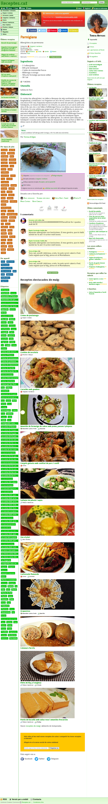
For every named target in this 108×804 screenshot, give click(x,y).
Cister (12, 342)
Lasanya (11, 211)
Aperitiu (11, 150)
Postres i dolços (6, 27)
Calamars (10, 322)
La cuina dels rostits (9, 547)
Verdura (3, 635)
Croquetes (4, 182)
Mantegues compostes (8, 573)
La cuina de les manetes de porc (14, 459)
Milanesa (13, 217)
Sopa (3, 243)
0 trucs (90, 47)
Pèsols (3, 603)
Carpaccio (4, 166)
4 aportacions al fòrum (96, 50)
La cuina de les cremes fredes (12, 450)
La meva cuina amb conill (10, 551)
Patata (10, 596)
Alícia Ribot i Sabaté (60, 198)
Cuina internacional (9, 378)
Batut (3, 153)
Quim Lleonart (94, 69)
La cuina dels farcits (7, 518)
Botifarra (3, 322)
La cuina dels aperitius (10, 495)
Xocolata (13, 638)
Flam (3, 192)
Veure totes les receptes (95, 199)
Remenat (4, 237)
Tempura (10, 249)
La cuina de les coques (10, 443)
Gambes (3, 417)
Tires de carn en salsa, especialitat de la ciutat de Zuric (97, 218)
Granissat (13, 201)
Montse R (76, 198)
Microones (10, 261)
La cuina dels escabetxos (9, 511)
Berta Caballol (37, 201)
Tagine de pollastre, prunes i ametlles (96, 258)
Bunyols (4, 160)
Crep (2, 179)
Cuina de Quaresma (9, 365)
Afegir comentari (53, 272)
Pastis (3, 596)
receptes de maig (33, 726)
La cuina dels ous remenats (10, 531)
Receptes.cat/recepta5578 (47, 182)
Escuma (4, 188)
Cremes (3, 348)
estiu (38, 51)
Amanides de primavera (11, 300)
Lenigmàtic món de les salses (12, 564)
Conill (7, 345)
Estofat (11, 188)
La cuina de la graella (10, 433)
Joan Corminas (94, 75)
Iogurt (3, 211)
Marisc (3, 576)
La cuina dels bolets (9, 505)
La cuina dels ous (5, 528)
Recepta (3, 616)
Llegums (11, 567)
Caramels (12, 163)
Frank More (92, 73)
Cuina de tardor (8, 368)
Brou (11, 156)
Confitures (4, 172)
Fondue (3, 195)
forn (30, 48)
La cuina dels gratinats (10, 521)
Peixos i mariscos (7, 22)
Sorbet (9, 243)
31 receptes (92, 43)
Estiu (2, 401)
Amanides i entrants (8, 11)
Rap (13, 612)
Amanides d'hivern (9, 296)
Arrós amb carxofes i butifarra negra (96, 283)
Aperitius (12, 309)
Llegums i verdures (7, 18)
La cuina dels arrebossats (12, 498)
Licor (3, 214)
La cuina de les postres (11, 469)
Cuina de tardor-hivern (11, 371)
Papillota (4, 227)
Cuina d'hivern (7, 355)
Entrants (5, 391)
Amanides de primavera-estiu (9, 303)
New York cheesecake (96, 238)
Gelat (3, 198)
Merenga (4, 217)
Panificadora (5, 278)
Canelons (12, 160)
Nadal (10, 586)
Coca (11, 166)
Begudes (4, 32)
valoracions (43, 57)
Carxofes (4, 339)
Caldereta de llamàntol (97, 254)
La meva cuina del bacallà (12, 554)
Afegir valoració (55, 57)
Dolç (2, 388)
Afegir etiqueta (56, 175)
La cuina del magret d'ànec (10, 488)
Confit (10, 169)
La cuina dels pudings (7, 544)
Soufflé (3, 246)
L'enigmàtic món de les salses (13, 423)
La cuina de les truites (10, 475)
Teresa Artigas (30, 137)
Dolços (9, 387)
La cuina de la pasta (9, 436)
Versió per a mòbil (18, 799)
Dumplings (5, 185)
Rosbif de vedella (95, 211)
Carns (3, 20)
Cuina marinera (7, 381)
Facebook (26, 759)
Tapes (3, 249)
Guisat (3, 204)
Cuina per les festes (9, 384)
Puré (10, 233)
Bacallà (4, 319)
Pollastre (5, 606)
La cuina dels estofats (10, 515)
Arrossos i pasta (6, 15)
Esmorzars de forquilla (9, 394)
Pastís (3, 230)
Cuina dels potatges (7, 374)
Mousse (4, 220)
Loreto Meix (93, 67)
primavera (30, 51)
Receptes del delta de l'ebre (9, 619)
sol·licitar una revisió (50, 188)
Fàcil (14, 401)
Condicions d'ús (38, 802)
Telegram (53, 759)
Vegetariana (13, 632)
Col (2, 345)
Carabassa (12, 326)
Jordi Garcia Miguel (95, 64)
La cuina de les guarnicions (12, 456)
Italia (3, 420)
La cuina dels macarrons (8, 524)
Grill (2, 274)
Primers (12, 609)
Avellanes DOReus (7, 316)
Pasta (12, 227)
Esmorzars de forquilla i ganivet (10, 397)
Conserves (4, 176)
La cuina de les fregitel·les (8, 453)
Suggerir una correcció (64, 209)
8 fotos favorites (94, 53)
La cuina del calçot (9, 482)
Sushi (10, 246)
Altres (3, 34)
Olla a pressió (6, 271)
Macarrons (4, 570)
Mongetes (12, 583)
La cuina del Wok (6, 492)
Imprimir (49, 209)
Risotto (12, 237)
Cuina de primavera (9, 358)
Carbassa (5, 329)
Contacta (36, 799)
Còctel (3, 169)
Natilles (11, 220)
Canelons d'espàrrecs (96, 223)
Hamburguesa (6, 208)
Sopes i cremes (6, 13)
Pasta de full (6, 593)
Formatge (4, 407)
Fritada (9, 192)
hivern (53, 51)
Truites (4, 632)
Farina (3, 404)
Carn (12, 332)
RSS (4, 799)
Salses (3, 30)
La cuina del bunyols (6, 479)
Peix (11, 599)
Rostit (3, 240)
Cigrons (4, 342)
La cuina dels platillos (10, 534)
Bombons (11, 153)
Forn (3, 261)
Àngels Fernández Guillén (37, 230)
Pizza (10, 230)
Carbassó (13, 329)
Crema (13, 176)
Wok (14, 271)
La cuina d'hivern (8, 427)
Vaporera (10, 274)
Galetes (11, 195)
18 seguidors (92, 56)
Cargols (4, 332)
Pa (2, 224)
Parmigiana (93, 252)
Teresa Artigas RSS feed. (96, 203)
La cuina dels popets (8, 537)
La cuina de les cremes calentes (14, 446)
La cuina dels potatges (10, 541)
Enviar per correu (41, 209)
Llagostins (4, 567)
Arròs (3, 313)
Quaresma (5, 612)
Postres (4, 609)
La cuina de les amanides (11, 440)
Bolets (12, 319)
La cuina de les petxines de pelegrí (15, 466)
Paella (8, 224)
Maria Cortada (25, 201)
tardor (46, 51)
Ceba (11, 339)
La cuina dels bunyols (10, 508)
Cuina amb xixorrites (10, 352)
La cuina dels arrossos (10, 502)
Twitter (40, 759)
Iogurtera (4, 281)
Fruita (3, 414)
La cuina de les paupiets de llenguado (11, 462)
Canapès (4, 163)
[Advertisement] (52, 780)
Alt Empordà (5, 290)
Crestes (9, 179)
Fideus (9, 404)
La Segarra (5, 560)
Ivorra (9, 420)
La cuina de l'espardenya (11, 430)
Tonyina (3, 629)
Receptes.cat (14, 3)
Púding (3, 233)
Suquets (3, 625)
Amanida (4, 150)
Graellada (4, 201)
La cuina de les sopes (10, 472)
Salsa (10, 240)
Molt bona (4, 583)
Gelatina (10, 198)
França (14, 410)
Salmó (3, 622)
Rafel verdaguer (27, 198)
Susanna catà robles (43, 198)
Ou (16, 586)
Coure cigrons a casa (96, 279)
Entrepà (13, 185)
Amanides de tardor (9, 306)
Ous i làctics (5, 25)
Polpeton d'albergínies (97, 267)
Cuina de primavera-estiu (12, 361)
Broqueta (4, 156)
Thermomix (5, 265)
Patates (4, 599)
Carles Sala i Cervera (96, 71)
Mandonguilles (12, 214)
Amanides (13, 293)
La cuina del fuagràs (7, 485)
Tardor (10, 625)
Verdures (12, 635)
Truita (3, 253)
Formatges (5, 410)
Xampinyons (4, 638)
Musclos (3, 586)
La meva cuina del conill (11, 557)
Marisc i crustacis (8, 580)
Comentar (56, 209)
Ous (3, 589)
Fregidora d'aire (6, 268)
